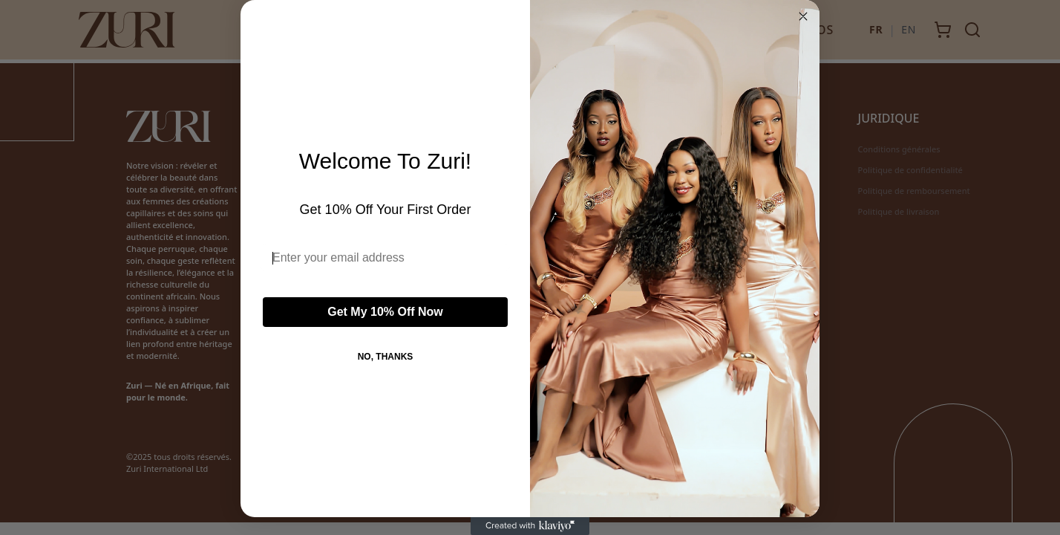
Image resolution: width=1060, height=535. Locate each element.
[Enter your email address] (385, 258)
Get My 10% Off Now (385, 311)
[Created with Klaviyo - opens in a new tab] (530, 526)
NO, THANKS (385, 356)
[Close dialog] (803, 16)
